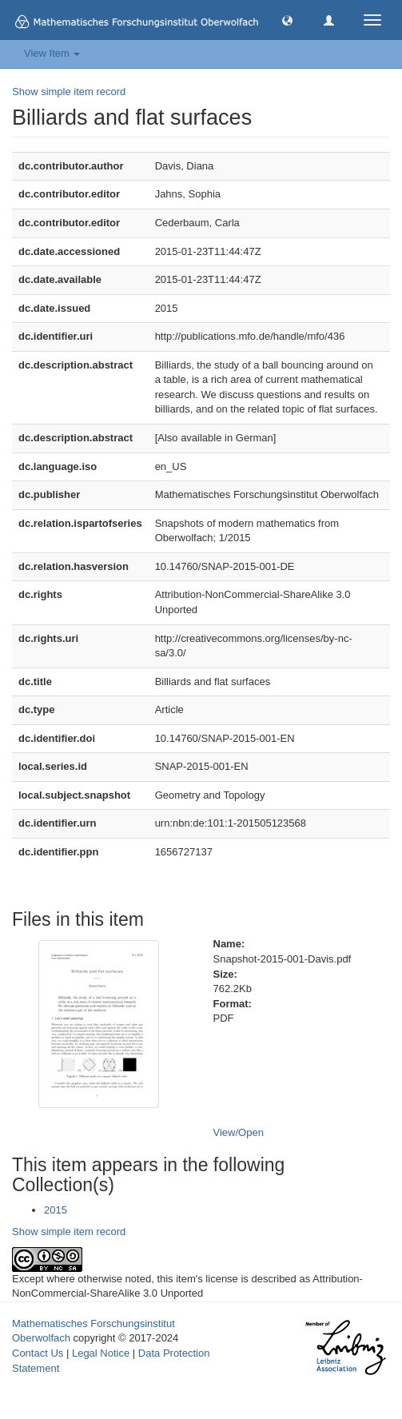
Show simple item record (68, 92)
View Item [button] (52, 53)
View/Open (238, 1132)
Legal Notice (100, 1353)
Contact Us (37, 1353)
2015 (55, 1210)
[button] (287, 19)
